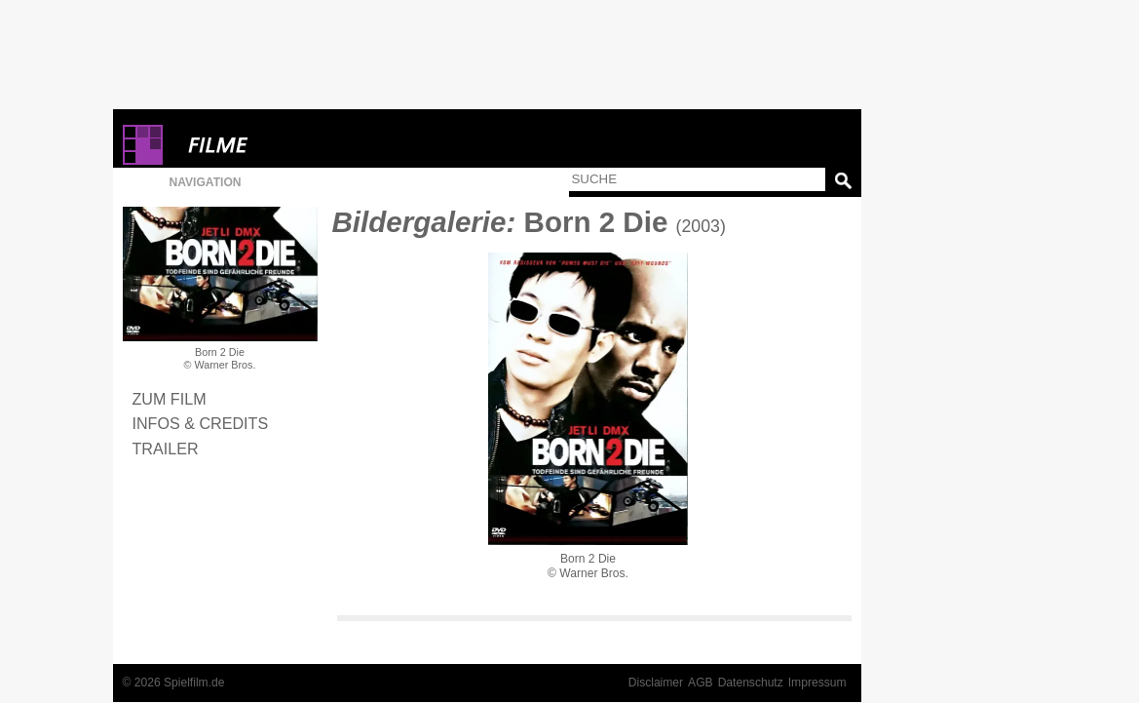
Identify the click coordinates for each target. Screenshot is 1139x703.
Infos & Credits (201, 423)
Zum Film (170, 399)
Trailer (166, 448)
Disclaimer (655, 682)
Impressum (817, 682)
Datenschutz (750, 682)
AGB (700, 682)
